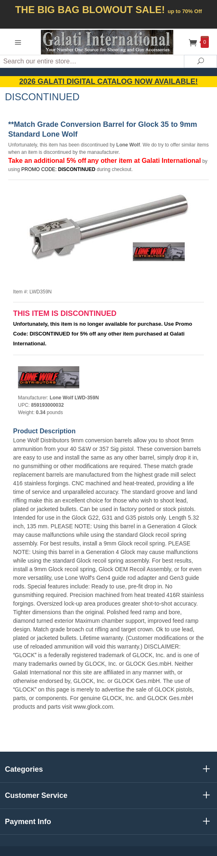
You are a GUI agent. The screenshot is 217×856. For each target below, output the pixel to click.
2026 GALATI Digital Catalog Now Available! (108, 81)
